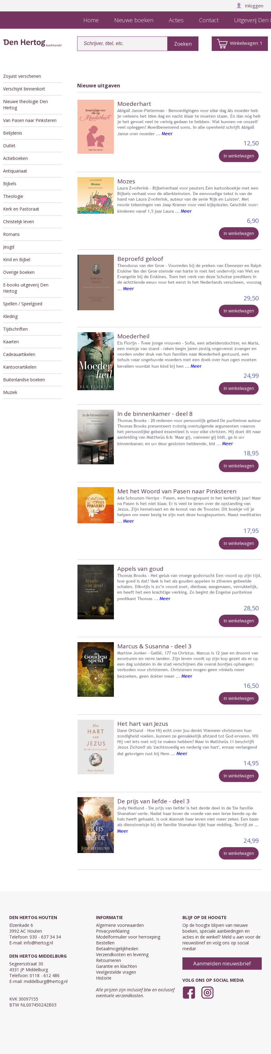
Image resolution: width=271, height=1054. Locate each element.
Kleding (10, 316)
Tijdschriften (15, 329)
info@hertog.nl (38, 943)
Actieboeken (15, 158)
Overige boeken (19, 272)
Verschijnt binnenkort (24, 89)
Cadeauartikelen (19, 354)
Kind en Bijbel (16, 259)
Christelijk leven (18, 221)
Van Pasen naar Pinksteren (29, 120)
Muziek (10, 392)
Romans (11, 234)
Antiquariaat (15, 171)
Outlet (9, 145)
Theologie (13, 196)
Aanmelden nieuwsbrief (222, 963)
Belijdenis (12, 133)
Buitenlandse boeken (24, 380)
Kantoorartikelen (19, 367)
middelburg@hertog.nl (46, 981)
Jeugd (8, 247)
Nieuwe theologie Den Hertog (25, 104)
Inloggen (249, 5)
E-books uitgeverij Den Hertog (25, 288)
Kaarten (11, 342)
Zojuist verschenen (22, 76)
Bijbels (9, 183)
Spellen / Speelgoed (22, 304)
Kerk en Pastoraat (21, 209)
